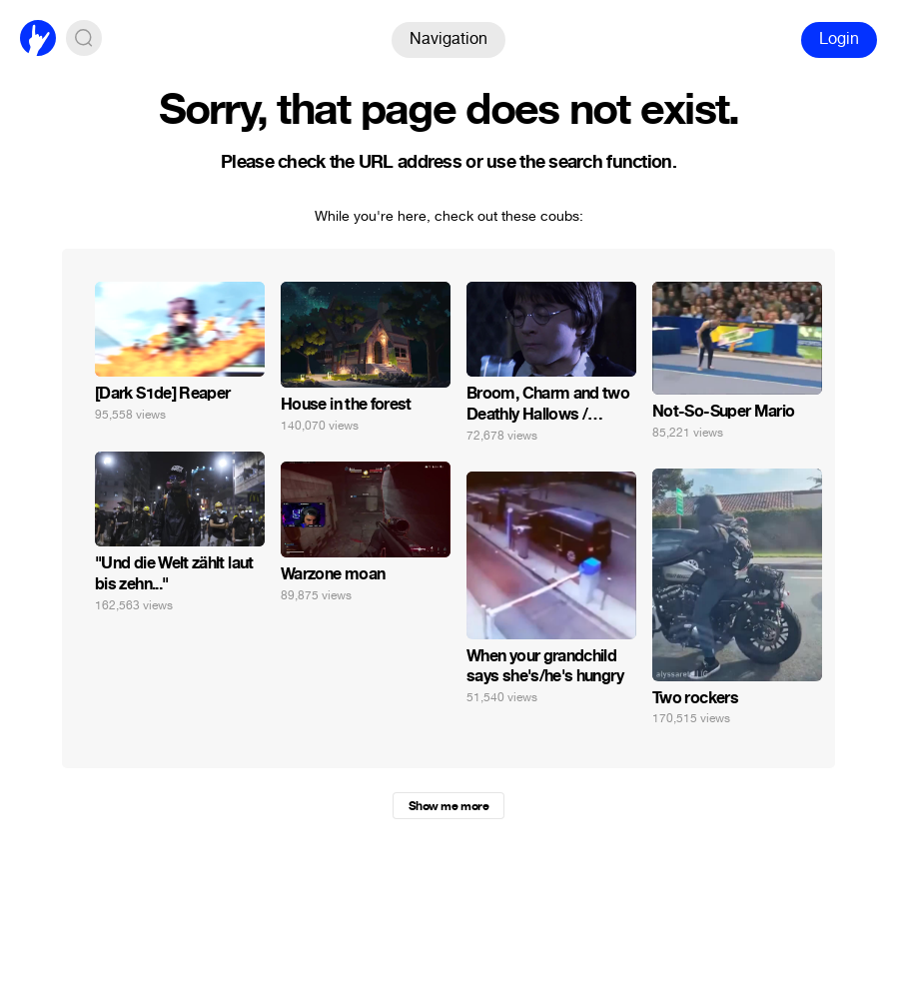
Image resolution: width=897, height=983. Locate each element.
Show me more (448, 806)
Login (839, 38)
